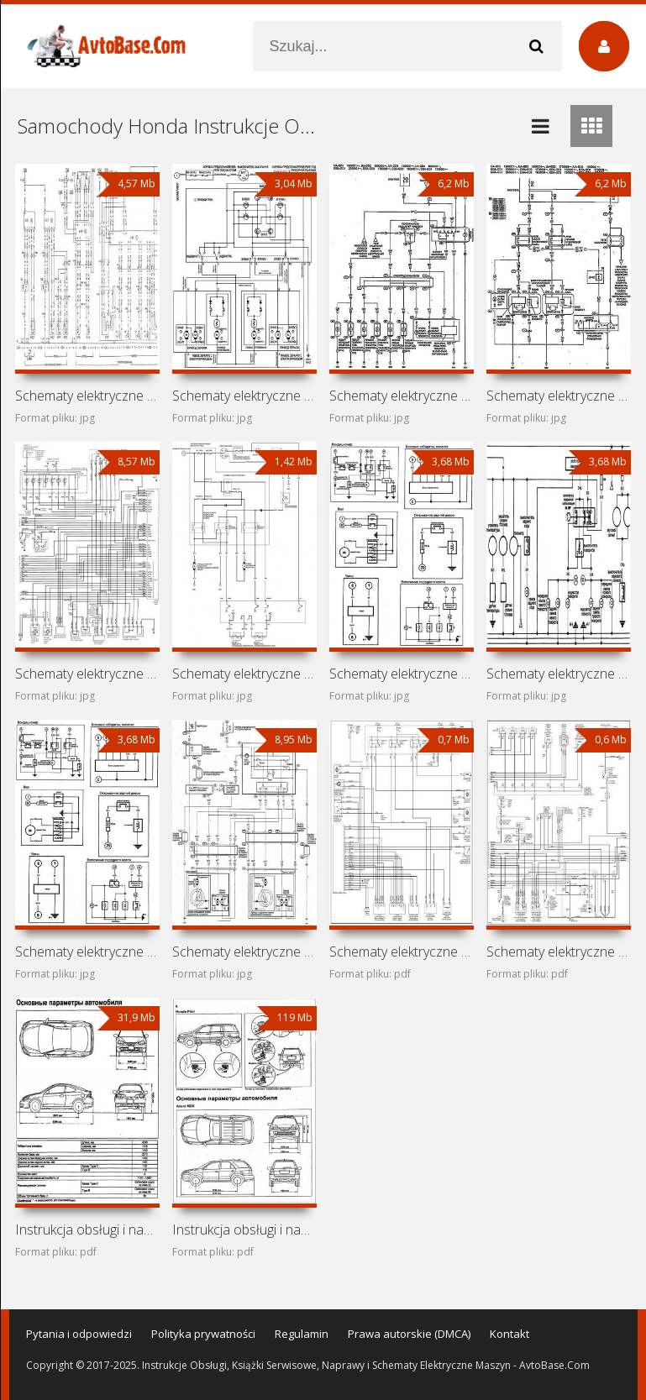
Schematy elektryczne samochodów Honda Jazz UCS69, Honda (87, 395)
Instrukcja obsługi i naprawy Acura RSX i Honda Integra (87, 1229)
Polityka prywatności (203, 1333)
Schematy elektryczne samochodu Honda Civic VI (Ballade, (558, 951)
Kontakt (509, 1333)
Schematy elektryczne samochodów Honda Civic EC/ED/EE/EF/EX (558, 673)
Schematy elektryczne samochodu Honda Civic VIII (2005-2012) (244, 673)
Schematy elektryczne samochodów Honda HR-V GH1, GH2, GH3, (244, 395)
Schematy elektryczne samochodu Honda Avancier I (244, 951)
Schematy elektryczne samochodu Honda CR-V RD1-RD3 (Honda (401, 951)
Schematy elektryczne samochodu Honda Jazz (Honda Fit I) (401, 395)
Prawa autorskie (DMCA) (409, 1333)
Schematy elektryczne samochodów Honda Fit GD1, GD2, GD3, (558, 395)
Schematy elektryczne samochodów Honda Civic (87, 951)
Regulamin (301, 1333)
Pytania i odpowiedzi (79, 1333)
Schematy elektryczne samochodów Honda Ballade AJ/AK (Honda (401, 673)
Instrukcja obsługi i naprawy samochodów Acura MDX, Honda (244, 1229)
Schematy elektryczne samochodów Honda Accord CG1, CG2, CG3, (87, 673)
